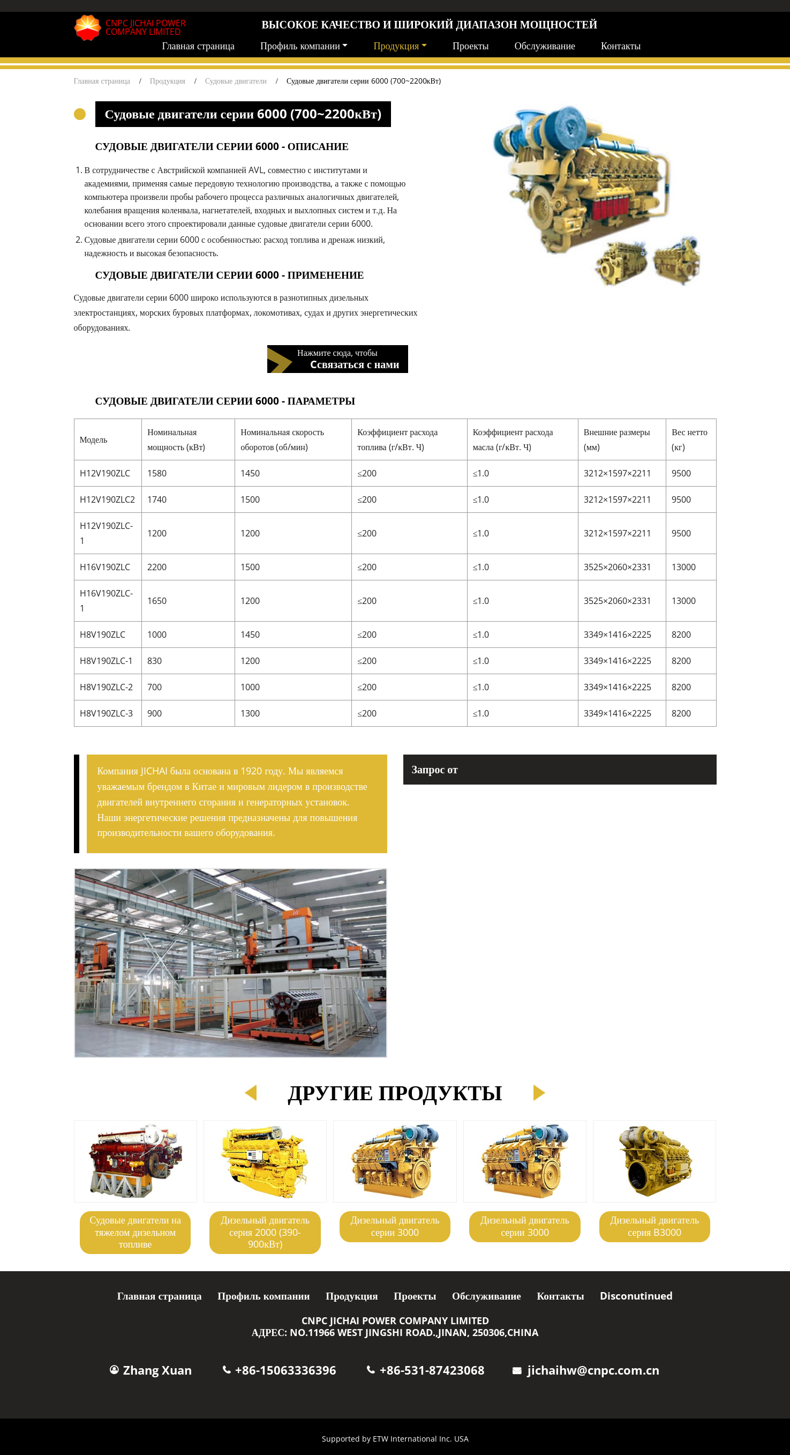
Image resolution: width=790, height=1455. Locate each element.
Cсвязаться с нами (354, 363)
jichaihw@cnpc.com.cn (593, 1370)
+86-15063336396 (285, 1370)
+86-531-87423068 (432, 1370)
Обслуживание (545, 45)
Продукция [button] (396, 45)
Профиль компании (263, 1295)
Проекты (471, 45)
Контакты (621, 45)
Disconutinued (636, 1295)
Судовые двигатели (236, 81)
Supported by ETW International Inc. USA (395, 1439)
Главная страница (198, 45)
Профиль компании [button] (300, 45)
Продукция (167, 81)
